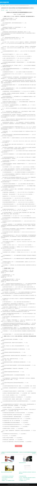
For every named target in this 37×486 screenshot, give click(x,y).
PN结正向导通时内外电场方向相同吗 (7, 477)
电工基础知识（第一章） (23, 480)
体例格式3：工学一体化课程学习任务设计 (8, 480)
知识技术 (4, 5)
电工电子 (7, 5)
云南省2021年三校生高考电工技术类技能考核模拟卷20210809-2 (17, 8)
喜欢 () (18, 446)
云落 (28, 484)
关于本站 (9, 484)
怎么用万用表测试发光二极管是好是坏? (8, 476)
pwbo (7, 10)
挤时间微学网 (16, 484)
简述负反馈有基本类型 (22, 476)
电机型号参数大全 (4, 479)
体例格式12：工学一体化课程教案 (24, 479)
